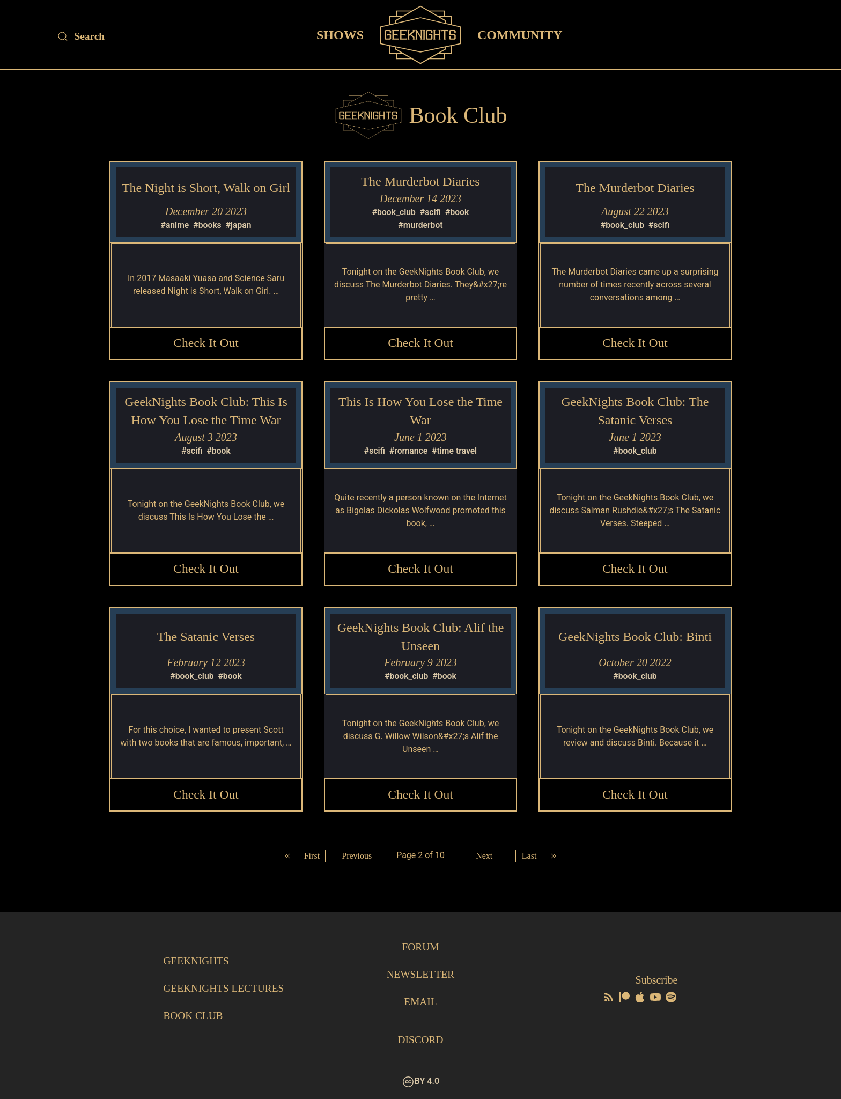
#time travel (455, 452)
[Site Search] (148, 36)
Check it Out (206, 344)
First (310, 859)
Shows (340, 34)
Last (530, 859)
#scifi (430, 212)
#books (207, 225)
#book (458, 212)
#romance (408, 452)
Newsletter (420, 976)
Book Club (194, 1016)
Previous (356, 859)
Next (484, 859)
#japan (239, 225)
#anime (174, 225)
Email (420, 1002)
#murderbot (421, 225)
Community (520, 34)
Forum (420, 949)
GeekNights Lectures (225, 989)
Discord (420, 1040)
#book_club (393, 212)
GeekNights (197, 962)
